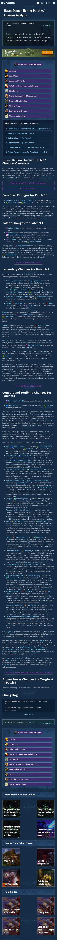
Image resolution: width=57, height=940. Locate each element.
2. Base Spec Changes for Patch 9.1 (20, 133)
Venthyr (9, 303)
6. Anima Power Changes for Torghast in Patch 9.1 (27, 152)
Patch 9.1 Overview (28, 188)
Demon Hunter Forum (34, 722)
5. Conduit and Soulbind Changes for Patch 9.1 (25, 147)
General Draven (12, 616)
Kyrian (8, 281)
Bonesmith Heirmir (12, 551)
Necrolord (9, 290)
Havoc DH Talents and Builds (28, 262)
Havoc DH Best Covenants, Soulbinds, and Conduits (28, 672)
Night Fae (9, 297)
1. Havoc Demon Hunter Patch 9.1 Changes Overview (27, 129)
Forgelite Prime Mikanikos (15, 469)
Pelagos (9, 499)
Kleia (8, 521)
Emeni (8, 537)
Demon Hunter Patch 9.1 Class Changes (28, 183)
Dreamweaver (11, 456)
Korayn (8, 460)
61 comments (47, 25)
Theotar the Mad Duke (14, 605)
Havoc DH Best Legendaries (28, 386)
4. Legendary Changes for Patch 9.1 (21, 143)
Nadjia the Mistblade (13, 591)
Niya (7, 446)
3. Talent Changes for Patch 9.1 (19, 138)
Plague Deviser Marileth (14, 576)
